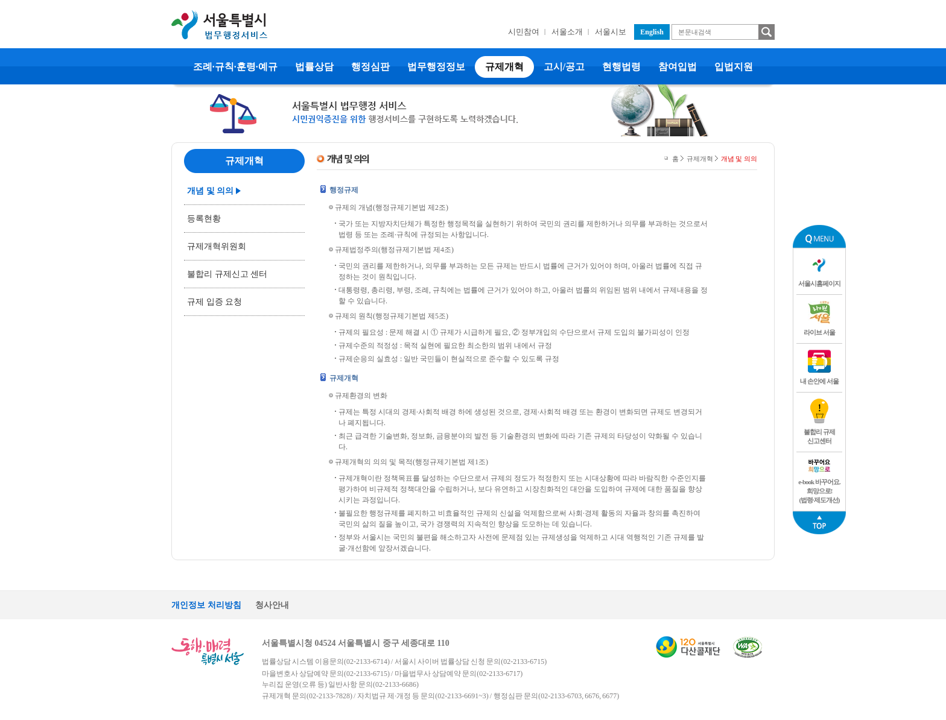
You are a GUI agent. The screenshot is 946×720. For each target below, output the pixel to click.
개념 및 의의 (210, 190)
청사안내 (272, 605)
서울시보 (610, 31)
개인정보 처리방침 (206, 605)
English (652, 32)
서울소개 (567, 31)
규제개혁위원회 (216, 246)
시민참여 (523, 31)
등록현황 (204, 218)
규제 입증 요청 (214, 301)
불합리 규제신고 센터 (227, 274)
